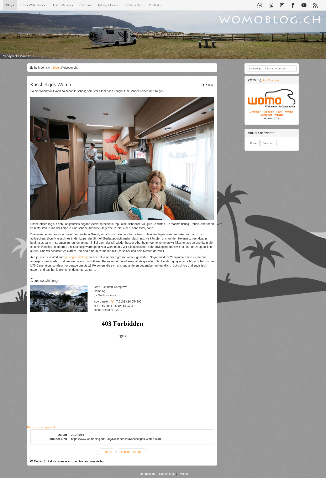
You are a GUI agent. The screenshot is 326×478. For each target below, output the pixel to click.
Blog (10, 5)
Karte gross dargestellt (41, 427)
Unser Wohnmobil (33, 5)
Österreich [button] (268, 143)
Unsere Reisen (62, 5)
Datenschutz (167, 474)
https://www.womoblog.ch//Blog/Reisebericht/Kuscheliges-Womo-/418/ (116, 439)
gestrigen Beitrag (76, 257)
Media (184, 474)
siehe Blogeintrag (270, 80)
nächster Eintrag (132, 451)
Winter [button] (253, 143)
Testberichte (134, 5)
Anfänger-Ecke (108, 5)
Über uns (85, 5)
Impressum (148, 474)
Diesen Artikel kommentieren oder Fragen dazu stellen (67, 461)
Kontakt (155, 5)
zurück (208, 85)
